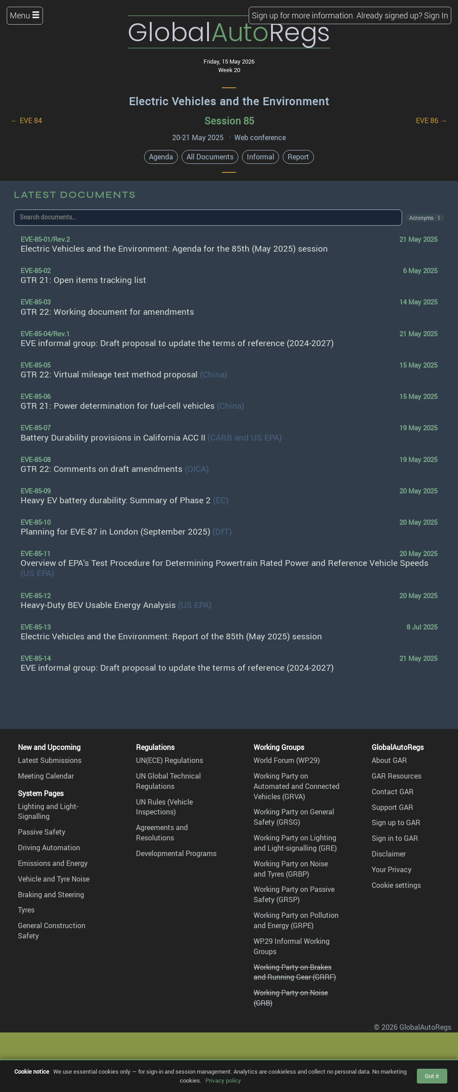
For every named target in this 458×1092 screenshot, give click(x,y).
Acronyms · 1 (425, 217)
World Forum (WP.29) (287, 760)
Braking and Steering (51, 894)
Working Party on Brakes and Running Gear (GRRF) (295, 972)
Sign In (436, 15)
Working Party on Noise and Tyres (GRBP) (291, 869)
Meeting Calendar (46, 776)
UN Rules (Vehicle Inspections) (164, 807)
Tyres (26, 910)
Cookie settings (396, 885)
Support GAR (392, 807)
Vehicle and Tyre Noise (53, 879)
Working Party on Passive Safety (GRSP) (294, 894)
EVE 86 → (431, 120)
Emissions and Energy (53, 863)
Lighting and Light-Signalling (48, 811)
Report (298, 157)
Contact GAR (393, 792)
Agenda (161, 157)
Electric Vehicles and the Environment (229, 101)
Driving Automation (49, 847)
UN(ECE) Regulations (169, 760)
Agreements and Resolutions (162, 832)
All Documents (210, 157)
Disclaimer (389, 854)
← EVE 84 (26, 120)
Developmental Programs (176, 853)
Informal (260, 157)
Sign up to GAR (396, 822)
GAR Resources (396, 776)
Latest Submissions (49, 760)
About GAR (389, 760)
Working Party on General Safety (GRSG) (294, 817)
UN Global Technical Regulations (168, 781)
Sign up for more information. (303, 15)
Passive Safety (41, 832)
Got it (432, 1076)
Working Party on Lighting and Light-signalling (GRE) (295, 843)
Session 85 (229, 121)
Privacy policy (223, 1080)
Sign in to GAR (395, 838)
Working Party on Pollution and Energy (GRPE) (296, 920)
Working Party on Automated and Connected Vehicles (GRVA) (296, 786)
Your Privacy (391, 869)
